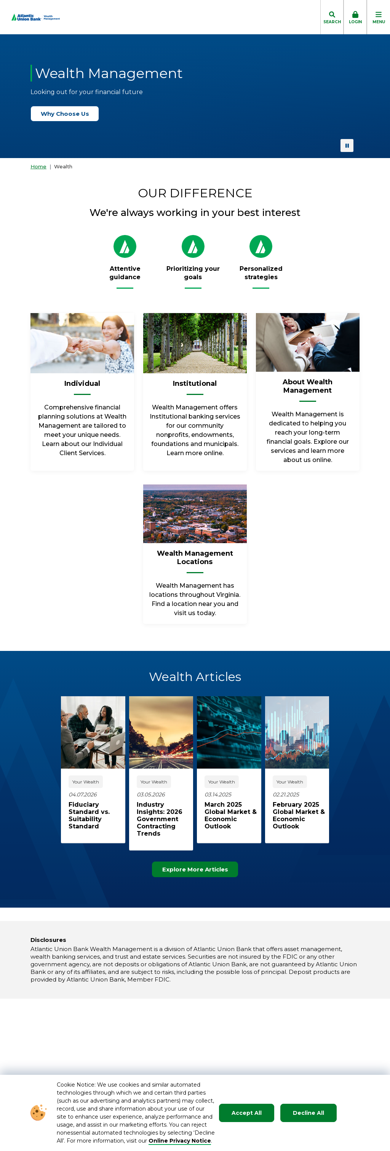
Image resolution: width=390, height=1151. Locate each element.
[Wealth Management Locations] (195, 560)
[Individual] (82, 386)
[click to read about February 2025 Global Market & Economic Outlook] (301, 815)
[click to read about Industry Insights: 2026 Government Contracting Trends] (165, 819)
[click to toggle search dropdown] (332, 17)
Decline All (308, 1112)
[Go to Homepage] (30, 17)
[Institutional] (195, 386)
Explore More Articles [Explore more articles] (198, 869)
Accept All (247, 1112)
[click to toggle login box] (355, 17)
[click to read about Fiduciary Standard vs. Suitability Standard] (97, 815)
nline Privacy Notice (182, 1140)
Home (38, 166)
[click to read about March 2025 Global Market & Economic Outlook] (233, 815)
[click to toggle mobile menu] (378, 17)
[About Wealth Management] (307, 389)
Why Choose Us (68, 114)
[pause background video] (346, 145)
